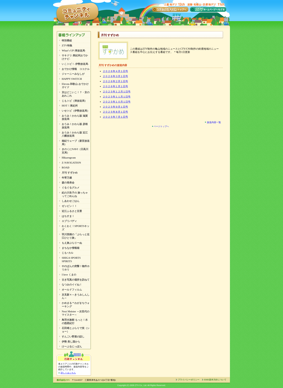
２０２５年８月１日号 (115, 111)
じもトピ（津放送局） (74, 100)
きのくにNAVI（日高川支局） (75, 151)
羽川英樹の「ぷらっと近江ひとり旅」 (76, 236)
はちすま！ (68, 216)
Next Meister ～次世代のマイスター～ (75, 313)
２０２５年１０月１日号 (116, 101)
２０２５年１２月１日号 (116, 91)
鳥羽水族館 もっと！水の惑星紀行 (75, 321)
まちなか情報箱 (70, 247)
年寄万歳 (67, 177)
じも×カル (67, 252)
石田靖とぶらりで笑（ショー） (76, 330)
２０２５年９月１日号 (115, 106)
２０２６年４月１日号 (115, 71)
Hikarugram (69, 157)
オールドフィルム (72, 289)
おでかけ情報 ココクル (76, 69)
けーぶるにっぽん (72, 346)
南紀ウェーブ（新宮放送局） (76, 142)
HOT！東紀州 (70, 105)
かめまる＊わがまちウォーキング (76, 305)
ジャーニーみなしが (73, 73)
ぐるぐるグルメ (70, 187)
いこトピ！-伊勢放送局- (75, 63)
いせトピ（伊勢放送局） (76, 110)
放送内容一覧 (214, 122)
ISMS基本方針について (215, 379)
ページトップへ (161, 126)
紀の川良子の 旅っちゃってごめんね (75, 194)
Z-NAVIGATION (71, 162)
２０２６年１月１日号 (115, 86)
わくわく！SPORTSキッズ (75, 228)
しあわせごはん (70, 201)
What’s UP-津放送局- (74, 50)
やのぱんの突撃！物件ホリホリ (76, 268)
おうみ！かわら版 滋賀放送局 (75, 117)
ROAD (65, 167)
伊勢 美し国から (71, 341)
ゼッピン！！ (69, 206)
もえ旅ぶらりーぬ (72, 242)
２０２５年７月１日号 (115, 117)
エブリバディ (69, 221)
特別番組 (67, 40)
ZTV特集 (67, 45)
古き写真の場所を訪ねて (76, 279)
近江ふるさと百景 (72, 211)
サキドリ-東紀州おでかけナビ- (75, 57)
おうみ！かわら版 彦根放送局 (75, 126)
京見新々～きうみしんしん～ (76, 296)
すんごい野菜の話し (73, 336)
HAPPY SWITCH (72, 78)
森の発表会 (68, 182)
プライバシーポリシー (188, 379)
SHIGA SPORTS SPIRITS (71, 259)
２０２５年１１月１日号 (116, 96)
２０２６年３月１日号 (115, 76)
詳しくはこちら (68, 373)
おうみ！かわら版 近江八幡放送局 (75, 134)
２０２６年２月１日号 (115, 81)
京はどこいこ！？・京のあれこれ (76, 94)
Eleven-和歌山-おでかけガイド (75, 86)
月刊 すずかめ (70, 172)
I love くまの (69, 274)
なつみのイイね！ (72, 284)
